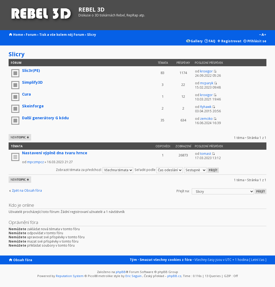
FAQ (212, 41)
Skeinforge (33, 105)
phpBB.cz (174, 276)
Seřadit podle (159, 169)
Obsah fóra (22, 260)
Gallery (197, 41)
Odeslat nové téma (20, 137)
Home (18, 34)
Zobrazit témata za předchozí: (94, 169)
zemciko (206, 118)
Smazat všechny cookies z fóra (166, 259)
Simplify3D (32, 82)
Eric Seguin (133, 276)
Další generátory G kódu (45, 117)
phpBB (121, 272)
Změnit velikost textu (262, 35)
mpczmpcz (35, 162)
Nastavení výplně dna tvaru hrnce (54, 152)
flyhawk (205, 106)
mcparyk (206, 83)
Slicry (91, 34)
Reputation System (70, 276)
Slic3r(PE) (31, 70)
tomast (205, 153)
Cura (26, 94)
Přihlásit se (256, 41)
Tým (133, 259)
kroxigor (206, 71)
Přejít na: (183, 191)
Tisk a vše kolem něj (56, 34)
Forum (31, 34)
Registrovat (231, 41)
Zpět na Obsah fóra (27, 190)
